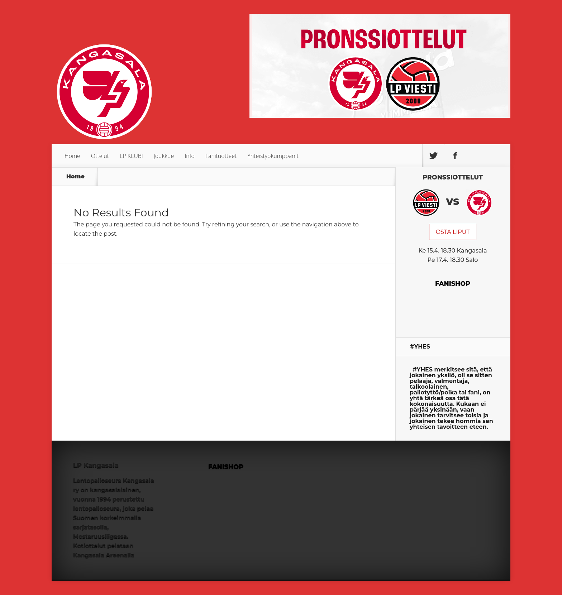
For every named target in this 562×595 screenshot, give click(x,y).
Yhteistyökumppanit (272, 156)
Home (72, 156)
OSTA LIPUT (453, 232)
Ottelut (100, 156)
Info (190, 156)
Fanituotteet (221, 156)
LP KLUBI (131, 156)
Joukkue (164, 156)
